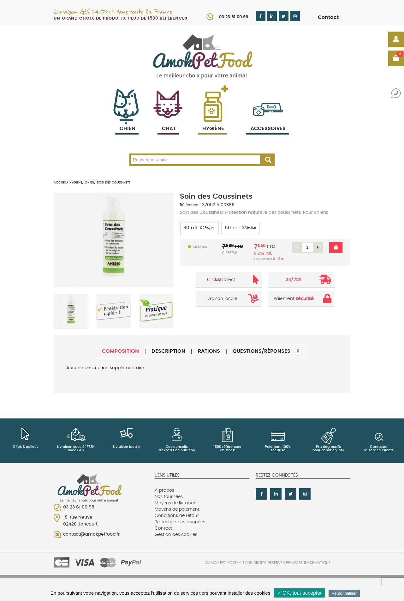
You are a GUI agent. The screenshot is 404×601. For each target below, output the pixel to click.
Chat (168, 121)
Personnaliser (344, 593)
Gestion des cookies (176, 534)
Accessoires (268, 121)
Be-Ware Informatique (308, 563)
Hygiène (212, 121)
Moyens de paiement (177, 509)
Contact (328, 17)
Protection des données (180, 522)
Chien (127, 121)
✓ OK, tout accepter (299, 593)
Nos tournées (169, 497)
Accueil (60, 182)
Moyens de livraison (176, 503)
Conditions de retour (177, 516)
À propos (164, 490)
